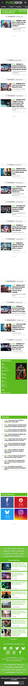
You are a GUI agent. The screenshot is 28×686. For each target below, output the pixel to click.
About (9, 548)
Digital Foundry (19, 667)
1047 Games (4, 374)
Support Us (7, 551)
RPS (22, 672)
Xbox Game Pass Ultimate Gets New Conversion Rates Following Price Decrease (14, 462)
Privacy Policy (20, 551)
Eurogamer (19, 670)
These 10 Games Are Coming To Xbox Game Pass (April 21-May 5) (14, 456)
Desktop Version (19, 556)
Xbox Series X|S (4, 368)
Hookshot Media (12, 657)
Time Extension (9, 667)
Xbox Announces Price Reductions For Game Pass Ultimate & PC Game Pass (15, 430)
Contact (13, 551)
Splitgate (3, 364)
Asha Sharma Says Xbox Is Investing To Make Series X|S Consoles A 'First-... (15, 468)
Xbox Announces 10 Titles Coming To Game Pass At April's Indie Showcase (15, 425)
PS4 (2, 371)
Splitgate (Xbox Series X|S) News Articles (9, 11)
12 (9, 105)
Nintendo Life (11, 664)
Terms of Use (7, 553)
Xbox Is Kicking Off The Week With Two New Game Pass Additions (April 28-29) (14, 451)
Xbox (24, 31)
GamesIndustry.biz (10, 672)
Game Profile (23, 10)
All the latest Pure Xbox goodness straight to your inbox (14, 678)
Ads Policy (15, 553)
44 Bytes (16, 659)
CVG (18, 672)
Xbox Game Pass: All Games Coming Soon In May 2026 (13, 421)
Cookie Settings (9, 556)
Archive (22, 553)
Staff (14, 548)
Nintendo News (7, 670)
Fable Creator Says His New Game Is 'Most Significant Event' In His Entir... (15, 439)
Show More (14, 639)
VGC (24, 670)
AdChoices (21, 659)
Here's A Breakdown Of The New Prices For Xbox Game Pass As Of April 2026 (15, 445)
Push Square (20, 664)
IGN (13, 670)
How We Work (20, 548)
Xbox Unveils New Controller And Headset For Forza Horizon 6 (15, 435)
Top (5, 548)
